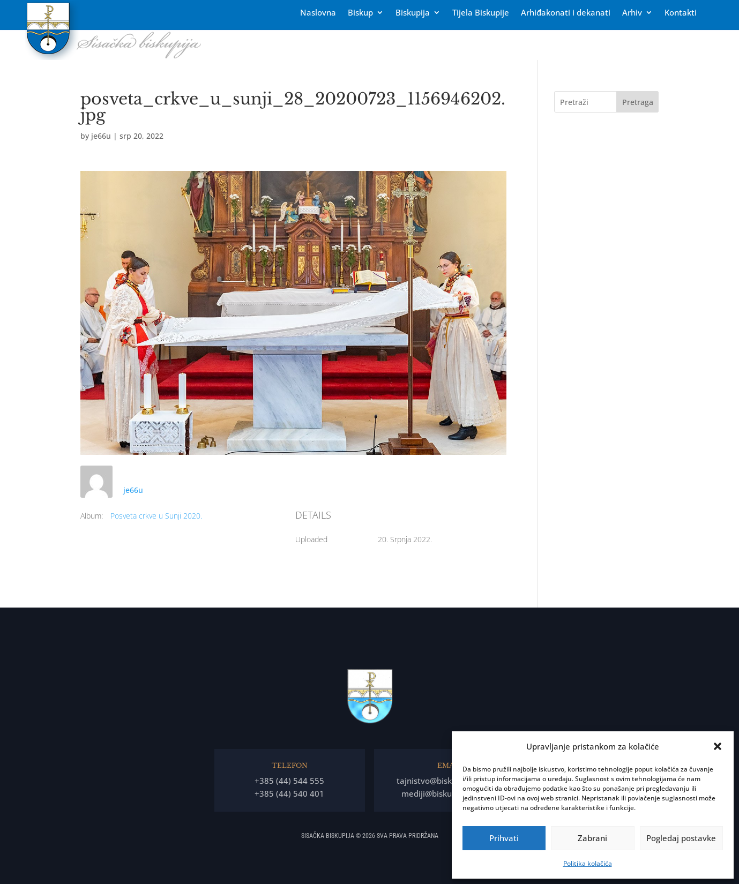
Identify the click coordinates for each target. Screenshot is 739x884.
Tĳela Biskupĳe (480, 13)
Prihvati (504, 838)
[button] (717, 746)
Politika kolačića (587, 863)
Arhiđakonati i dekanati (565, 13)
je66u (101, 136)
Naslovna (318, 13)
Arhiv (632, 13)
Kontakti (681, 13)
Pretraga (637, 102)
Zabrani (592, 838)
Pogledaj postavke (681, 838)
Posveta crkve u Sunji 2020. (156, 516)
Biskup (360, 13)
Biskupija (412, 13)
